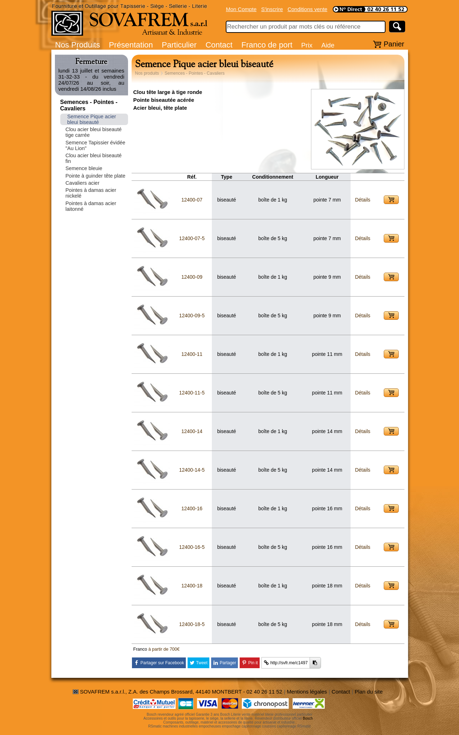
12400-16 (191, 508)
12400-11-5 (192, 393)
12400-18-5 (192, 624)
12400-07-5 (192, 238)
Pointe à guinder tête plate (96, 176)
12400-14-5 (192, 470)
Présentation (131, 44)
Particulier (179, 44)
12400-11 (191, 354)
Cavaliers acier (83, 183)
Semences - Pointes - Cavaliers (195, 73)
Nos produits (147, 73)
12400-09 (191, 277)
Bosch (308, 718)
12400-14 (191, 431)
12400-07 (191, 200)
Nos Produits (77, 44)
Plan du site (369, 692)
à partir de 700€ (164, 649)
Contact (219, 44)
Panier (394, 44)
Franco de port (266, 44)
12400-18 (191, 586)
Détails (362, 200)
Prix (307, 45)
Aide (328, 45)
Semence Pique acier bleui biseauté (91, 119)
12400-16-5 (192, 547)
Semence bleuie (84, 168)
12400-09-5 (192, 315)
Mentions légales (307, 692)
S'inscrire (272, 9)
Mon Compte (241, 9)
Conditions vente (307, 9)
